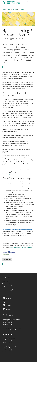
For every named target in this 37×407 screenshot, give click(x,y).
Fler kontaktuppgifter (8, 290)
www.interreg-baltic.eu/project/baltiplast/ (21, 247)
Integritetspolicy (7, 349)
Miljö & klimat (6, 67)
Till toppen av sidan (9, 264)
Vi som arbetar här (7, 284)
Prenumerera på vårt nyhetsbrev (11, 329)
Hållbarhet (19, 67)
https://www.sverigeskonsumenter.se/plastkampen (22, 174)
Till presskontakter (7, 286)
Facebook (8, 298)
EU (25, 67)
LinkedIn (8, 309)
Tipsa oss (5, 282)
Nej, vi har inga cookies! (9, 347)
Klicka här (9, 324)
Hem (3, 9)
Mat (13, 67)
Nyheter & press (10, 9)
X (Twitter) (9, 305)
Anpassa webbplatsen (8, 351)
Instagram (9, 302)
